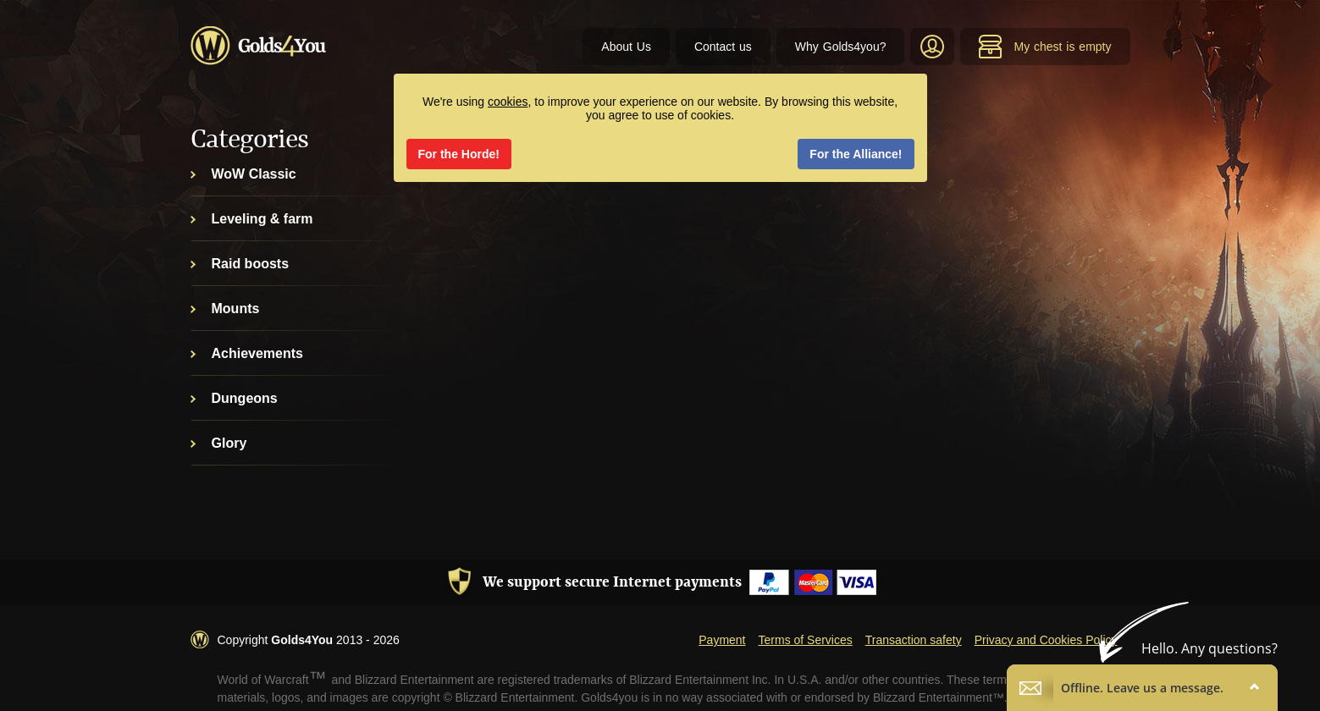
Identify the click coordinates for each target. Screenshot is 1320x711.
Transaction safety (913, 640)
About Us (626, 46)
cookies (507, 101)
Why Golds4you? (840, 46)
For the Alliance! (855, 154)
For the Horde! (459, 154)
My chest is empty (1044, 46)
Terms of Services (806, 640)
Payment (722, 640)
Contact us (723, 46)
